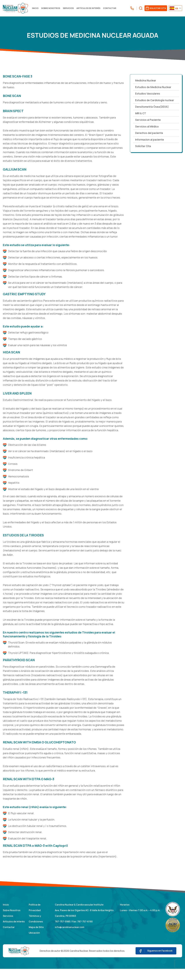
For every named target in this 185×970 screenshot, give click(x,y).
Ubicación (34, 934)
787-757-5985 (62, 922)
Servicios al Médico (147, 127)
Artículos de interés (89, 8)
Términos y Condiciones (36, 919)
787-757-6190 (85, 922)
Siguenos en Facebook (155, 952)
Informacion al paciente (150, 140)
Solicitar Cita (143, 147)
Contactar (110, 8)
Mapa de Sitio (36, 928)
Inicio (36, 8)
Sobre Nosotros (51, 8)
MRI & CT (140, 114)
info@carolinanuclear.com (69, 928)
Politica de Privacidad (35, 907)
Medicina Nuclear (146, 81)
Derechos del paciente (149, 133)
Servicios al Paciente (148, 120)
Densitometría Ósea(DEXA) (152, 107)
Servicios (69, 8)
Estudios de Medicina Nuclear (153, 87)
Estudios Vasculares (148, 94)
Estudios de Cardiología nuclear (155, 100)
